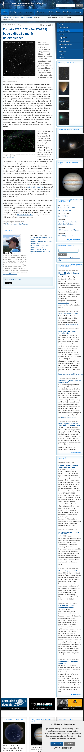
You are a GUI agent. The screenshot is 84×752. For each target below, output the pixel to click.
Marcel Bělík (73, 530)
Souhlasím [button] (57, 744)
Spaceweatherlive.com (67, 417)
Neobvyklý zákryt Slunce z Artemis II (68, 274)
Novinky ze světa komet (38, 249)
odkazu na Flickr (63, 303)
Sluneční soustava (27, 17)
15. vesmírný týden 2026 (13, 719)
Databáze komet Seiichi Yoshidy (16, 224)
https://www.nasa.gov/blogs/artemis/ (70, 374)
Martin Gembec (74, 270)
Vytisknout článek (47, 25)
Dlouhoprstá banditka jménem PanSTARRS (67, 606)
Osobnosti (62, 51)
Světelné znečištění (65, 44)
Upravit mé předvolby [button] (63, 748)
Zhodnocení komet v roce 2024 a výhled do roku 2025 (41, 238)
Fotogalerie (41, 12)
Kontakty (78, 12)
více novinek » (76, 452)
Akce (20, 12)
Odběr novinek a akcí (67, 246)
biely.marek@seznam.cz (10, 274)
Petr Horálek (73, 603)
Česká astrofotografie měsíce (68, 163)
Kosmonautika (64, 28)
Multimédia (63, 48)
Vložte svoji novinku (76, 265)
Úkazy (61, 24)
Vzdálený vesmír (64, 41)
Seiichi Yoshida (10, 157)
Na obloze (28, 12)
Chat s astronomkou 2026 (68, 314)
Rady (58, 12)
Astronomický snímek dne (69, 130)
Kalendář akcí (64, 201)
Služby (51, 12)
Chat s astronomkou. (72, 325)
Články (5, 12)
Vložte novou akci (76, 200)
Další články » (76, 695)
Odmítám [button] (69, 744)
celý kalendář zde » (74, 240)
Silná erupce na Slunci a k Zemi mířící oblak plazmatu (69, 424)
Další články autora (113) (38, 235)
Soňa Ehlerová (73, 311)
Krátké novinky (64, 266)
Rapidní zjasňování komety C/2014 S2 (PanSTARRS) (68, 466)
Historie (61, 58)
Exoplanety (62, 38)
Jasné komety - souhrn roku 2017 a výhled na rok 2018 (41, 246)
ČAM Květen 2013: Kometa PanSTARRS (68, 533)
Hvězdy (61, 34)
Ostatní (61, 54)
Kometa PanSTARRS (15, 279)
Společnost (67, 12)
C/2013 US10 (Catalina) (35, 187)
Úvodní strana (7, 17)
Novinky (13, 12)
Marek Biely (17, 25)
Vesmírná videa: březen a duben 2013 (68, 662)
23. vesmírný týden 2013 (67, 571)
